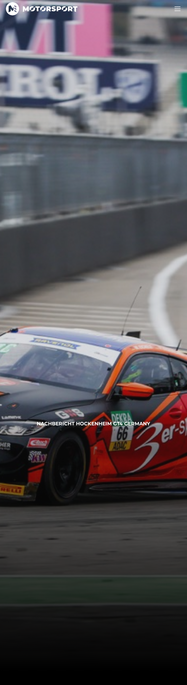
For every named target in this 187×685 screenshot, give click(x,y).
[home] (42, 9)
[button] (176, 9)
